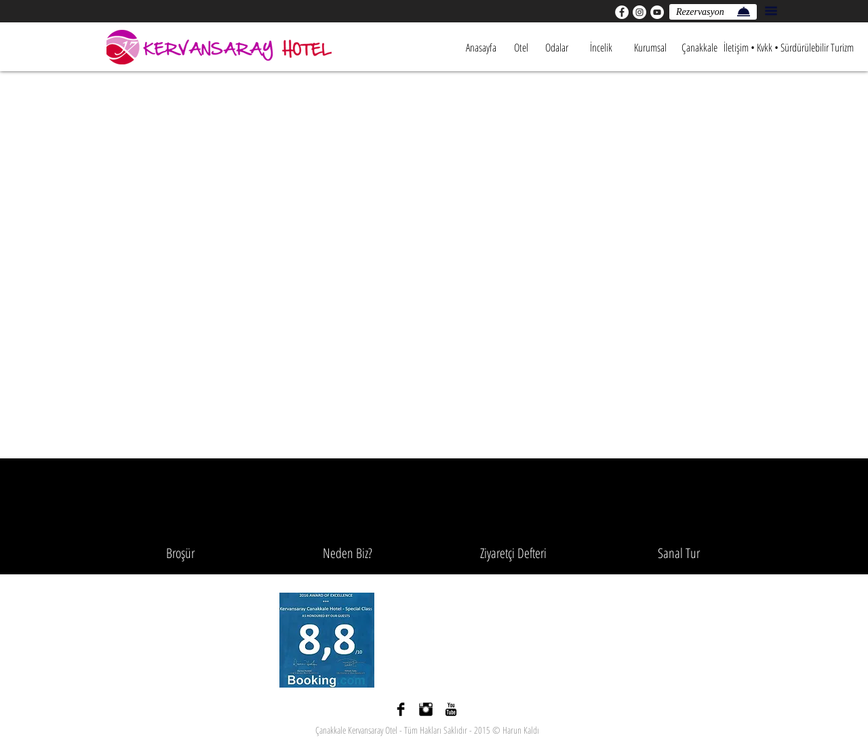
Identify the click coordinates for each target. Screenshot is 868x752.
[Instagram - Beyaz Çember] (639, 12)
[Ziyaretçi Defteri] (513, 553)
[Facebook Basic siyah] (401, 709)
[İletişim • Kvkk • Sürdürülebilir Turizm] (789, 47)
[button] (771, 11)
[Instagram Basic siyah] (426, 709)
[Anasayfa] (480, 47)
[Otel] (521, 47)
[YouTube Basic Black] (451, 709)
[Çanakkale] (699, 47)
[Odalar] (556, 47)
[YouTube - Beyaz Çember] (657, 12)
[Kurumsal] (650, 47)
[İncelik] (601, 47)
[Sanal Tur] (678, 553)
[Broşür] (180, 553)
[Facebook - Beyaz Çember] (622, 12)
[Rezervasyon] (713, 12)
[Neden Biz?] (347, 553)
